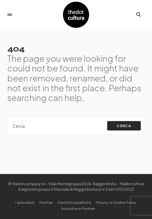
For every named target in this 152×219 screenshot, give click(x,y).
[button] (10, 14)
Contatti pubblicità (74, 202)
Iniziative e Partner (78, 208)
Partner (46, 202)
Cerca (124, 126)
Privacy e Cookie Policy (116, 202)
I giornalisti (25, 202)
